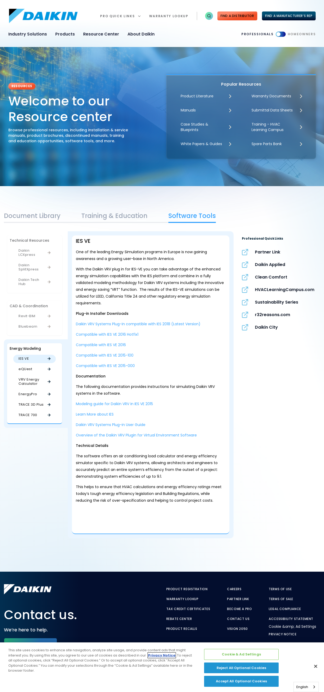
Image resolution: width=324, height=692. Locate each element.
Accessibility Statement (291, 619)
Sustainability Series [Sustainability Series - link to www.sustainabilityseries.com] (276, 302)
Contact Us (238, 619)
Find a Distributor (237, 16)
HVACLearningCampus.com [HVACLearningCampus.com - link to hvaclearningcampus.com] (284, 290)
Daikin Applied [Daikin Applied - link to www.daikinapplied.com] (270, 265)
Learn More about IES (95, 414)
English (302, 686)
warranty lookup (168, 16)
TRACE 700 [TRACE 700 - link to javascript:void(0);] (28, 414)
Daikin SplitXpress (29, 267)
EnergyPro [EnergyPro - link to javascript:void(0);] (28, 394)
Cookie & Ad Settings (241, 654)
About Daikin (141, 34)
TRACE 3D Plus (31, 404)
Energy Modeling (25, 348)
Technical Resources (29, 240)
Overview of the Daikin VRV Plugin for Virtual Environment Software (136, 435)
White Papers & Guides (201, 143)
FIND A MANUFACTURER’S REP (289, 16)
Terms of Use (280, 589)
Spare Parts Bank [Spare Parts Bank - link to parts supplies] (267, 143)
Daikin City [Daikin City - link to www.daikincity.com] (266, 327)
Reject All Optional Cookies (241, 667)
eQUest (25, 368)
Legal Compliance (285, 609)
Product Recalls (181, 629)
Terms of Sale (281, 599)
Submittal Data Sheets (272, 110)
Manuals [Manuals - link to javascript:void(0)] (188, 110)
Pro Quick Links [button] (117, 16)
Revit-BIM (27, 316)
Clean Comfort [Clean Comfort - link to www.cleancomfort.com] (271, 277)
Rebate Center (179, 619)
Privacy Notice (282, 634)
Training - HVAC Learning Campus (268, 127)
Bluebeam (28, 326)
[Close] (315, 666)
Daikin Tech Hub (29, 281)
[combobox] (306, 687)
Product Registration (187, 589)
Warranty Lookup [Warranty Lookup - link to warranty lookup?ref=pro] (182, 599)
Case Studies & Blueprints (194, 127)
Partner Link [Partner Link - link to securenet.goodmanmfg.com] (267, 252)
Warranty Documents (271, 96)
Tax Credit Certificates (188, 609)
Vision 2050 (237, 629)
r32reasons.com (272, 315)
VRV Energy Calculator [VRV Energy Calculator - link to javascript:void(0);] (29, 381)
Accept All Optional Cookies (241, 681)
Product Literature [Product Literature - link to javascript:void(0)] (197, 96)
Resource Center (101, 34)
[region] (162, 667)
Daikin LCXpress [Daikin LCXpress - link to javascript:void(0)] (27, 252)
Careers (234, 589)
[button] (209, 16)
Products (65, 34)
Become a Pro (239, 609)
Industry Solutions (27, 34)
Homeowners (302, 34)
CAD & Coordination (29, 306)
